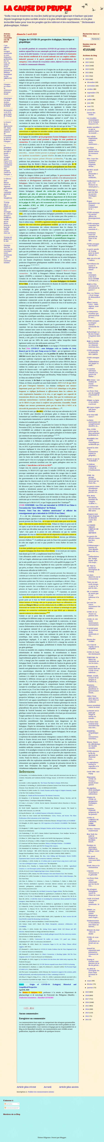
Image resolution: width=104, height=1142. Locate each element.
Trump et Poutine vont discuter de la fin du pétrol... (93, 962)
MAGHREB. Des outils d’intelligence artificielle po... (93, 441)
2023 (87, 69)
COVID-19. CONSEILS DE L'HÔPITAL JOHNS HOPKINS (93, 821)
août (89, 96)
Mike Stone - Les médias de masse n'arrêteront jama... (93, 384)
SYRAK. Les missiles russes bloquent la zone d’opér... (93, 913)
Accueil (47, 1087)
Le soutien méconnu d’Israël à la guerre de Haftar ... (92, 373)
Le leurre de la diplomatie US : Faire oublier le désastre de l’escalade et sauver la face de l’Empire (8, 131)
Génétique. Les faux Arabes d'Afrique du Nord (8, 102)
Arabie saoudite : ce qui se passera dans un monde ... (93, 130)
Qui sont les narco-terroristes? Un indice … (93, 605)
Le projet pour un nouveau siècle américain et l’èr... (93, 632)
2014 (87, 1009)
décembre (91, 82)
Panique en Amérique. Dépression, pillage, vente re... (93, 849)
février (90, 984)
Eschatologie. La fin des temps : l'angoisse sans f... (93, 335)
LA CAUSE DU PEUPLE (37, 9)
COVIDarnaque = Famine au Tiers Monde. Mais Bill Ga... (93, 548)
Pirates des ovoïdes (91, 640)
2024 (87, 66)
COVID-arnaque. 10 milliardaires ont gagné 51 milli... (93, 361)
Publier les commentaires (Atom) (41, 1092)
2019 (87, 992)
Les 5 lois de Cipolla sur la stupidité (93, 647)
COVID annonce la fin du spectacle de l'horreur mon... (93, 755)
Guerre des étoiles (91, 114)
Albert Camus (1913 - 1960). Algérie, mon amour (93, 305)
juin (89, 103)
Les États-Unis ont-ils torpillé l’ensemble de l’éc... (93, 394)
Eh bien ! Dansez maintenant (93, 830)
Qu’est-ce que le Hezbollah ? (93, 460)
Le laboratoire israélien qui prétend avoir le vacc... (93, 314)
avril (89, 110)
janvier (90, 988)
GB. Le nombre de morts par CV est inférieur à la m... (93, 595)
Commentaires (11, 1108)
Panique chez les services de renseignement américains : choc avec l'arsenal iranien (8, 254)
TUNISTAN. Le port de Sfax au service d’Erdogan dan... (92, 194)
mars (89, 981)
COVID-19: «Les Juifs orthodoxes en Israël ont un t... (93, 941)
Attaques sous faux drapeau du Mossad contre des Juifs (93, 518)
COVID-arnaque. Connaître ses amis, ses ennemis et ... (93, 226)
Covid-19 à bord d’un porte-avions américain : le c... (93, 902)
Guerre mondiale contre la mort (93, 706)
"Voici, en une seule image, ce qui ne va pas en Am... (92, 585)
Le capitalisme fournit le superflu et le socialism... (93, 765)
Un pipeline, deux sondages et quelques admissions (93, 791)
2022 (87, 73)
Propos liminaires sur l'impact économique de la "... (93, 205)
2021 (87, 76)
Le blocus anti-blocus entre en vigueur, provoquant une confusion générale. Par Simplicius (8, 188)
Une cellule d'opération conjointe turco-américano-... (93, 140)
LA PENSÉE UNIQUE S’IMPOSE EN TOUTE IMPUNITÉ (92, 529)
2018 (87, 995)
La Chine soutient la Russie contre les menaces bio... (93, 151)
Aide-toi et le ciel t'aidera (93, 259)
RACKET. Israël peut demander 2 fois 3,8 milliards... (92, 173)
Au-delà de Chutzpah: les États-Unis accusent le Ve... (93, 972)
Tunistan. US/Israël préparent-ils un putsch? (93, 811)
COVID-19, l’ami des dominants (93, 653)
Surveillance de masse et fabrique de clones (93, 267)
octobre (90, 89)
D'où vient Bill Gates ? (92, 416)
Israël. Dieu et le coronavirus (93, 867)
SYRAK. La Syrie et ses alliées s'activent (93, 402)
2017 (87, 999)
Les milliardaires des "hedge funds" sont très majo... (93, 558)
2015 (87, 1006)
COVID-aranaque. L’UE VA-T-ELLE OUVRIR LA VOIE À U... (93, 277)
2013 (87, 1013)
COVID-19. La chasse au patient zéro (92, 614)
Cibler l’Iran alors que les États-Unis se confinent (93, 699)
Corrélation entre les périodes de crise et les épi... (92, 236)
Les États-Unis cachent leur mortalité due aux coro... (93, 725)
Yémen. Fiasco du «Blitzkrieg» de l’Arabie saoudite (93, 745)
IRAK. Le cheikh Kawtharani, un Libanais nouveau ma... (93, 344)
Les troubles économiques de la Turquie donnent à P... (93, 121)
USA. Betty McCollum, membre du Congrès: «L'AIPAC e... (92, 499)
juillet (89, 100)
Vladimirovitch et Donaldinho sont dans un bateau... (93, 924)
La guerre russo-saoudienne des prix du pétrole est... (93, 489)
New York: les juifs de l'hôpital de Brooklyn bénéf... (92, 838)
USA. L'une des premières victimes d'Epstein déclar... (92, 162)
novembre (91, 86)
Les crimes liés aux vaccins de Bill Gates (93, 509)
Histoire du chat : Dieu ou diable (93, 932)
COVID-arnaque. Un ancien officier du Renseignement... (93, 216)
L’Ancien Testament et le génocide (93, 873)
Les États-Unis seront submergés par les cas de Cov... (93, 882)
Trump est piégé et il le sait (8, 239)
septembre (91, 93)
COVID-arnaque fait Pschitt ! (93, 245)
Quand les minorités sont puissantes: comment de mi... (93, 952)
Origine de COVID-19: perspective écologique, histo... (92, 801)
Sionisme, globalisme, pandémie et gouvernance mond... (93, 689)
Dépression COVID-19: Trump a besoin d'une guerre (92, 781)
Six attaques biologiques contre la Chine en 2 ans (93, 892)
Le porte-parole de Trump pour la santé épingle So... (93, 252)
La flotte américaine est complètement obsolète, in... (93, 423)
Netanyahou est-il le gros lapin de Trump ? (8, 114)
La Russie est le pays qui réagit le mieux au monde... (93, 714)
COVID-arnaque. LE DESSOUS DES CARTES (93, 352)
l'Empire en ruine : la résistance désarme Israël (8, 89)
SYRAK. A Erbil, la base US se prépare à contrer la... (93, 679)
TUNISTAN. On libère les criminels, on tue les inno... (93, 660)
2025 (87, 62)
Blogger (63, 1138)
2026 (87, 59)
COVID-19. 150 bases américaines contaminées (93, 622)
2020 (87, 79)
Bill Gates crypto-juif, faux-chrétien (93, 409)
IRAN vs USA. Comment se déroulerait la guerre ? (93, 287)
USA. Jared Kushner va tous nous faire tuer (93, 859)
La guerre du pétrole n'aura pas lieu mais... (93, 539)
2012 (87, 1016)
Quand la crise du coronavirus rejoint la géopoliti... (92, 451)
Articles (8, 1104)
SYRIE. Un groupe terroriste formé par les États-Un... (93, 479)
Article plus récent (26, 1087)
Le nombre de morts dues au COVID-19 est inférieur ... (93, 669)
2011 (87, 1020)
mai (89, 106)
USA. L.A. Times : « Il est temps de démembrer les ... (93, 296)
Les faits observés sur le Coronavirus (93, 577)
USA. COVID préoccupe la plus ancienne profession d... (93, 432)
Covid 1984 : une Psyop (93, 773)
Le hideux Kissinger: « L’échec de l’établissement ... (93, 468)
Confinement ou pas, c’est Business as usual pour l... (93, 184)
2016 (87, 1002)
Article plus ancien (69, 1087)
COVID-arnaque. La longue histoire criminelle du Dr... (93, 325)
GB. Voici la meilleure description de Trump (93, 569)
